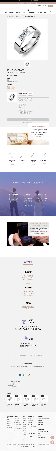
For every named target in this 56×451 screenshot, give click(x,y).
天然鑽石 (25, 93)
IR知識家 (25, 418)
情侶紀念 (25, 434)
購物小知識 (16, 426)
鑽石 (6, 12)
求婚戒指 (11, 12)
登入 (39, 5)
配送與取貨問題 (17, 422)
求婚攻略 (25, 439)
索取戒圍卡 (24, 95)
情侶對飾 (24, 12)
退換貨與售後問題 (17, 424)
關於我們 (9, 444)
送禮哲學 (25, 432)
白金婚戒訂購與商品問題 (18, 429)
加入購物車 (28, 119)
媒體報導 (25, 426)
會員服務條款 (46, 444)
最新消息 (25, 424)
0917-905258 (30, 420)
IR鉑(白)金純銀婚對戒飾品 (14, 386)
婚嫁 (24, 436)
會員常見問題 (16, 418)
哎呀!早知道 (25, 438)
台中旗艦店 (40, 416)
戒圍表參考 (30, 95)
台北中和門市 (31, 416)
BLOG (45, 12)
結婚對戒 (18, 12)
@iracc (16, 383)
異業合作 (28, 444)
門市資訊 (50, 5)
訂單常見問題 (16, 420)
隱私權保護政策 (39, 444)
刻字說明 (20, 95)
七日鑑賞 (18, 444)
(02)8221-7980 (30, 418)
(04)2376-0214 (41, 418)
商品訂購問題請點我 (28, 122)
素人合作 (33, 444)
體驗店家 (25, 430)
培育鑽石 (30, 93)
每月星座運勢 (25, 421)
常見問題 (14, 444)
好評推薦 (25, 428)
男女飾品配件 (32, 12)
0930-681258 (46, 418)
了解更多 (12, 164)
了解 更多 (38, 136)
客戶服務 (40, 12)
